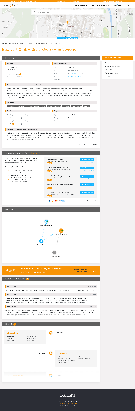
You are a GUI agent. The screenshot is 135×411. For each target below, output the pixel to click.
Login (128, 5)
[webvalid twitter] (72, 401)
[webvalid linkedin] (74, 401)
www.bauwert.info (74, 76)
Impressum (61, 403)
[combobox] (67, 12)
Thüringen (29, 43)
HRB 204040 (55, 43)
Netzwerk (108, 69)
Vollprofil (75, 73)
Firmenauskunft (17, 43)
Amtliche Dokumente (112, 66)
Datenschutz (69, 403)
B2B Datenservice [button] (81, 5)
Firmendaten (109, 63)
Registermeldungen (112, 73)
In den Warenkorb (87, 159)
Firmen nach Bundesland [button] (100, 5)
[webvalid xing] (76, 401)
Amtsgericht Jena (42, 43)
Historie (107, 76)
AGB (75, 403)
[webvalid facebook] (69, 401)
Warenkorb (118, 5)
